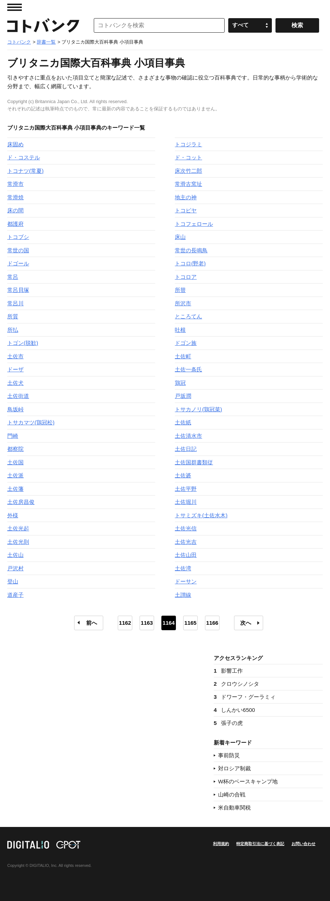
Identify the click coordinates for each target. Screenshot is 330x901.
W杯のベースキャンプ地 (248, 781)
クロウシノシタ (236, 684)
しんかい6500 (234, 710)
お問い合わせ (303, 843)
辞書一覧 (46, 42)
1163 (147, 623)
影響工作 (228, 670)
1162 (125, 623)
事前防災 (229, 755)
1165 (190, 623)
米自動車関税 (234, 807)
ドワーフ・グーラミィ (244, 697)
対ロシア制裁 (234, 768)
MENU (14, 7)
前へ (91, 623)
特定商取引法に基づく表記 (260, 843)
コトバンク (43, 25)
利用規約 (221, 843)
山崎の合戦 (231, 794)
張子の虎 (228, 723)
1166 (212, 623)
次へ (245, 623)
